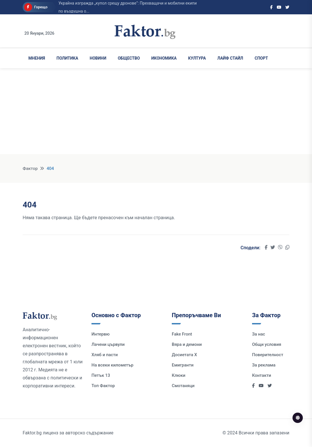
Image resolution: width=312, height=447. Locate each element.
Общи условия (266, 344)
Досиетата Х (184, 354)
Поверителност (267, 354)
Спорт (261, 58)
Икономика (164, 58)
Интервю (100, 334)
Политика (67, 58)
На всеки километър (112, 365)
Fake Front (182, 334)
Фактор (30, 168)
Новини (98, 58)
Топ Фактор (103, 385)
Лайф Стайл (230, 58)
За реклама (264, 365)
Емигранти (183, 365)
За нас (258, 334)
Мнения (36, 58)
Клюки (178, 375)
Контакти (261, 375)
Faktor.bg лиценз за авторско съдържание (68, 433)
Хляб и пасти (104, 354)
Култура (197, 58)
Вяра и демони (187, 344)
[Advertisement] (156, 114)
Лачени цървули (108, 344)
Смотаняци (183, 385)
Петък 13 (100, 375)
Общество (129, 58)
